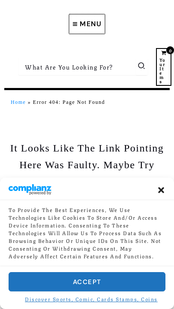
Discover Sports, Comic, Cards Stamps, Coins (91, 299)
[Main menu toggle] (87, 24)
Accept (87, 282)
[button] (161, 190)
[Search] (142, 66)
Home (18, 102)
